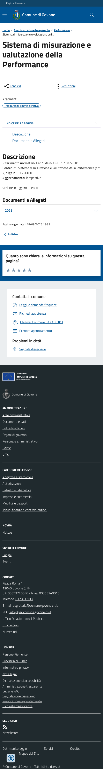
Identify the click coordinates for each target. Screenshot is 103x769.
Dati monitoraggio (14, 748)
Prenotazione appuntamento (22, 701)
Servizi (48, 748)
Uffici (5, 454)
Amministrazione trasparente (32, 30)
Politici (6, 447)
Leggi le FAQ (11, 691)
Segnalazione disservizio (18, 696)
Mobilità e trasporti (15, 503)
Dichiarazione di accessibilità (21, 680)
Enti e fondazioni (13, 428)
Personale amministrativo (19, 441)
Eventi (6, 561)
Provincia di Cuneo (14, 660)
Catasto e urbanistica (16, 490)
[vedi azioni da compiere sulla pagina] (65, 86)
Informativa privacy (15, 667)
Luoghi (7, 554)
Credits (75, 748)
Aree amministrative (16, 415)
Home (6, 30)
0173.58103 (24, 598)
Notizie (7, 532)
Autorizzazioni (11, 483)
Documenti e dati (14, 421)
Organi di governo (14, 434)
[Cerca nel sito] (90, 15)
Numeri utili (10, 631)
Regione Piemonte (15, 3)
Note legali (9, 674)
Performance (62, 30)
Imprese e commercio (16, 496)
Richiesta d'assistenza (17, 706)
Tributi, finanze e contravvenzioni (24, 509)
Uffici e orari (10, 625)
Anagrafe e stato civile (17, 476)
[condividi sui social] (12, 86)
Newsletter (10, 732)
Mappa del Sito (29, 753)
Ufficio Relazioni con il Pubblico (23, 618)
